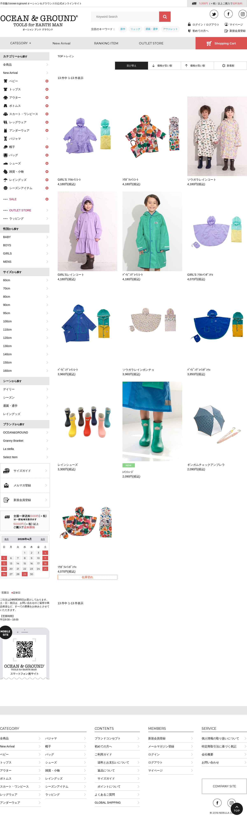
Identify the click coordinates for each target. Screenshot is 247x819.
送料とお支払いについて (112, 762)
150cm (7, 362)
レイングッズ (11, 414)
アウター (6, 770)
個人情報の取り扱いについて (220, 738)
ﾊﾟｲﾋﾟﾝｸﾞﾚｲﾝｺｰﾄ (132, 274)
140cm (7, 354)
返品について (105, 770)
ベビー (4, 754)
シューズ (51, 762)
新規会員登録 (238, 30)
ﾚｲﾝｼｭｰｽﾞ (128, 472)
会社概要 (207, 754)
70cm (6, 288)
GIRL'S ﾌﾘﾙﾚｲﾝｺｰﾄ (69, 179)
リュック (135, 29)
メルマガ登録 (22, 485)
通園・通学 (152, 29)
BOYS (7, 245)
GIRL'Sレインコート (71, 274)
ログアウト (212, 24)
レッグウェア (8, 794)
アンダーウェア (10, 802)
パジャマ (15, 138)
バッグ (49, 754)
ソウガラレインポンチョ (138, 369)
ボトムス (6, 778)
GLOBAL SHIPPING (108, 802)
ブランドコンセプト (108, 738)
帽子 (48, 746)
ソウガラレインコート (201, 179)
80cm (6, 296)
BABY (7, 237)
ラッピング (16, 218)
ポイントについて (108, 786)
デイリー (9, 389)
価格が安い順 (164, 65)
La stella (8, 449)
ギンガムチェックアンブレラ (206, 464)
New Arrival (10, 72)
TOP (60, 56)
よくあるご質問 (105, 794)
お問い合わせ (210, 762)
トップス (6, 762)
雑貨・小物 (52, 770)
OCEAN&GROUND (15, 432)
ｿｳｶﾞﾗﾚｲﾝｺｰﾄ (130, 179)
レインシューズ (68, 464)
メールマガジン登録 (161, 746)
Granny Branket (13, 440)
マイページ (236, 24)
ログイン (197, 24)
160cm (7, 370)
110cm (7, 329)
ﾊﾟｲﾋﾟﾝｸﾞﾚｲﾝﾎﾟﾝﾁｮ (198, 369)
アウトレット (170, 29)
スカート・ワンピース (14, 786)
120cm (7, 337)
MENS (7, 261)
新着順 (230, 65)
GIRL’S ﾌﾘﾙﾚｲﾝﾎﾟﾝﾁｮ (200, 274)
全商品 (7, 64)
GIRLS (7, 253)
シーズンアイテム (56, 786)
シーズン (9, 397)
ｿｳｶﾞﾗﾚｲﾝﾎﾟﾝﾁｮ (67, 567)
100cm (7, 321)
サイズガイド (22, 470)
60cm (6, 280)
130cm (7, 346)
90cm (6, 305)
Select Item (10, 457)
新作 (122, 29)
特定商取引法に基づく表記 (219, 746)
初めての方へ (200, 30)
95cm (6, 313)
